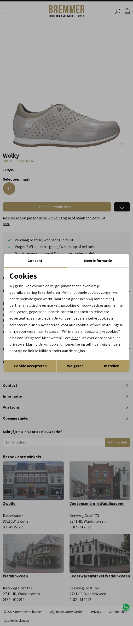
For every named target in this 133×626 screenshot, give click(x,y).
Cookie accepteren (30, 365)
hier (74, 337)
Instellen (111, 365)
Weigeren (75, 365)
